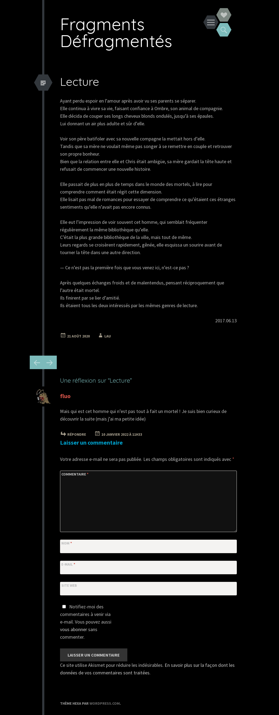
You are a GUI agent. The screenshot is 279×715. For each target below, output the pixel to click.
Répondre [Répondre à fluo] (76, 434)
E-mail (68, 564)
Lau (107, 336)
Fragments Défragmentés (116, 32)
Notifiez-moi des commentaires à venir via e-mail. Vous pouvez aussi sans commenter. (85, 622)
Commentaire (74, 474)
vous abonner (73, 629)
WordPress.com (104, 703)
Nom (66, 543)
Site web (69, 585)
